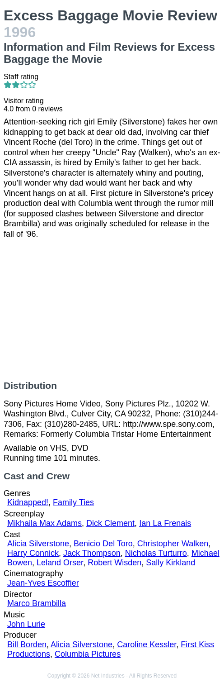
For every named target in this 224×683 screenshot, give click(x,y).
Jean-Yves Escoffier (43, 582)
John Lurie (26, 624)
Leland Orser (60, 562)
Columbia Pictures (88, 654)
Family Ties (73, 502)
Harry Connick (33, 553)
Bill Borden (27, 644)
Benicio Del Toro (103, 543)
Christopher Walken (172, 543)
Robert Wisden (114, 562)
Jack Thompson (92, 553)
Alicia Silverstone (38, 543)
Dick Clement (110, 523)
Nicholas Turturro (156, 553)
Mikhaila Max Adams (44, 523)
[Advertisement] (112, 309)
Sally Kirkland (170, 562)
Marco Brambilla (36, 603)
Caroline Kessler (146, 644)
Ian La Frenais (165, 523)
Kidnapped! (27, 502)
